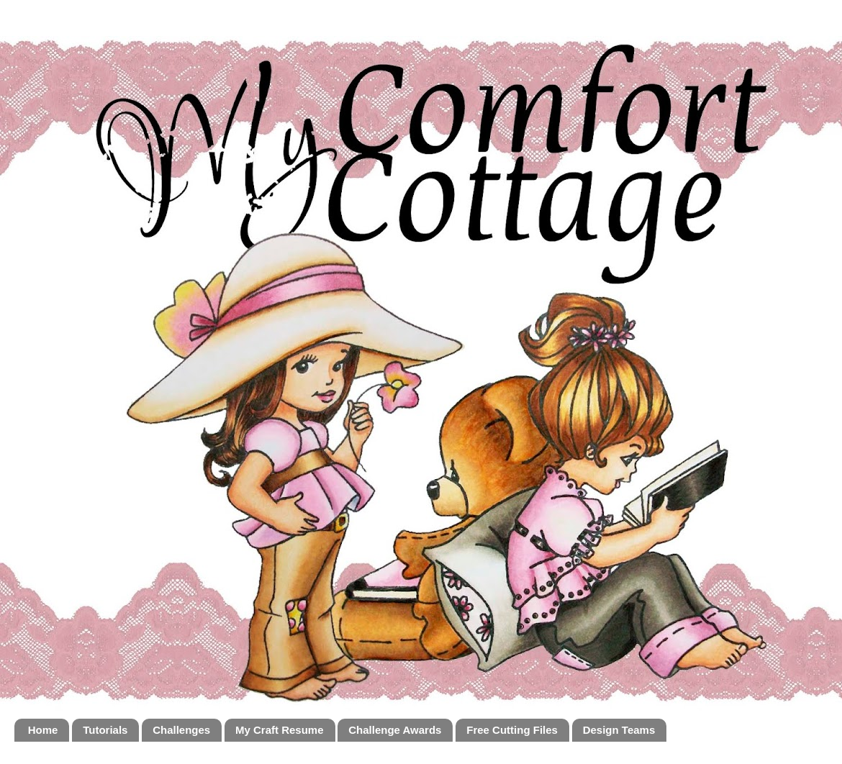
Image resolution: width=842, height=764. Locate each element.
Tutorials (105, 730)
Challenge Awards (394, 730)
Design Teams (619, 730)
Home (43, 730)
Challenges (181, 730)
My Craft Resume (279, 730)
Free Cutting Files (512, 730)
